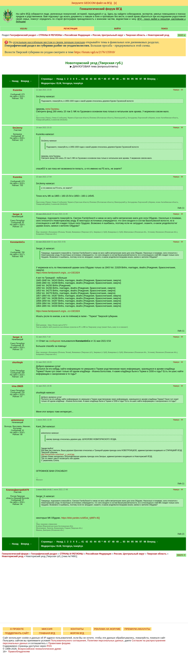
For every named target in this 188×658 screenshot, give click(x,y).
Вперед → (26, 81)
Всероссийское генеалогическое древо (39, 648)
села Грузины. (52, 109)
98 (145, 79)
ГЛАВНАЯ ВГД (47, 633)
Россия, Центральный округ (108, 35)
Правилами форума (59, 643)
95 (132, 79)
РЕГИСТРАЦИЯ (70, 29)
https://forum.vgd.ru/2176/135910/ (94, 52)
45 (99, 79)
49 (117, 79)
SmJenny (17, 128)
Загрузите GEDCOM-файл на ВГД (91, 2)
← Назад (13, 81)
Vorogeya (67, 83)
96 (136, 79)
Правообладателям (19, 651)
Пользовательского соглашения (68, 640)
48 (113, 79)
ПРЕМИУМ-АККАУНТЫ (137, 629)
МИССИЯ (47, 629)
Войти (117, 29)
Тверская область (135, 35)
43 (91, 79)
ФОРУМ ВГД (77, 633)
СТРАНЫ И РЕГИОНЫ (50, 35)
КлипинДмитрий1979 (17, 490)
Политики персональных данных (105, 640)
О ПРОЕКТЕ (17, 629)
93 (124, 79)
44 (95, 79)
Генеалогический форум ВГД (101, 8)
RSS (49, 646)
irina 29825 (17, 386)
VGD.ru (23, 29)
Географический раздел (23, 35)
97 (141, 79)
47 (109, 79)
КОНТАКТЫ (77, 629)
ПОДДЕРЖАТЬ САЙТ (17, 633)
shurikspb (17, 362)
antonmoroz (17, 420)
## (182, 90)
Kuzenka (17, 90)
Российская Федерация (77, 35)
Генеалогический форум (15, 554)
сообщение (54, 341)
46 (105, 79)
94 (128, 79)
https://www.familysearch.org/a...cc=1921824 (58, 272)
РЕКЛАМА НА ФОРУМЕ (107, 629)
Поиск (164, 29)
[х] (115, 2)
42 (87, 79)
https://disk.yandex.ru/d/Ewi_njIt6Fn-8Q (80, 518)
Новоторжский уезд (158, 35)
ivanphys (78, 83)
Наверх (176, 90)
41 (82, 79)
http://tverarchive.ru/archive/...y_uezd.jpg (57, 454)
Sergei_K (17, 214)
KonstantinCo (17, 242)
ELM (59, 83)
